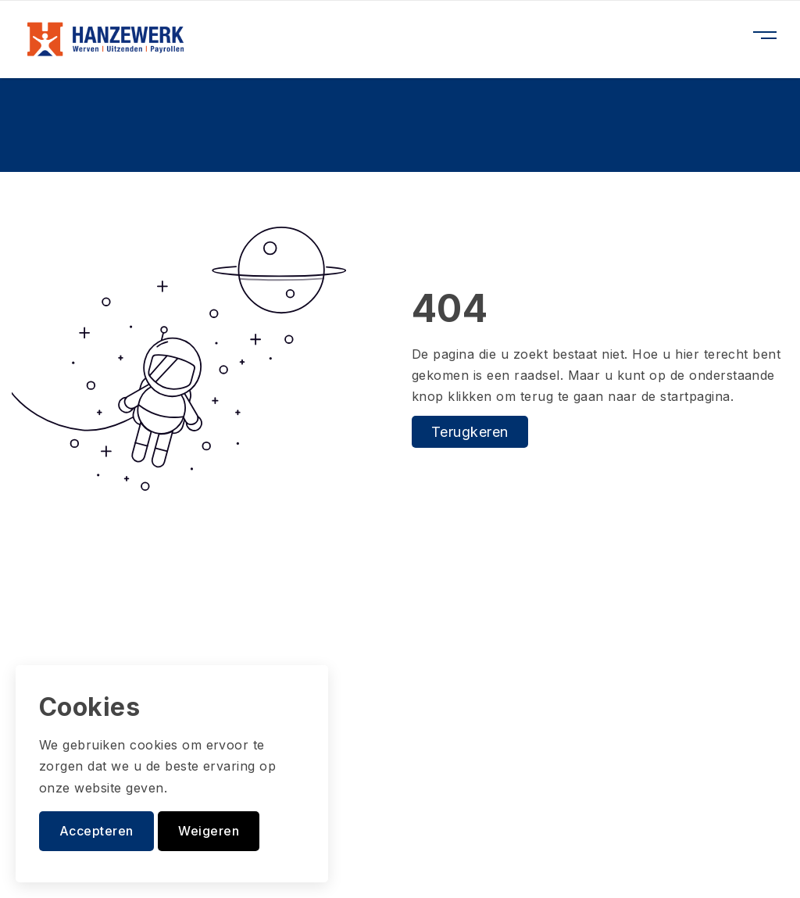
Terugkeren (470, 432)
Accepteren (96, 831)
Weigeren (208, 831)
